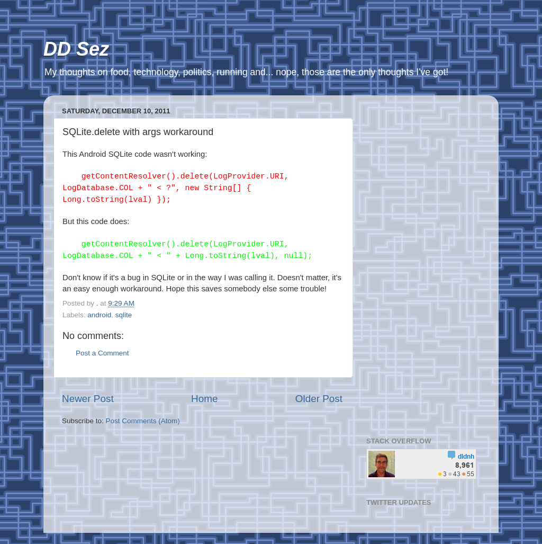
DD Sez (76, 49)
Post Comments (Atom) (143, 421)
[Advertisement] (423, 262)
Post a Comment (102, 353)
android (99, 315)
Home (204, 398)
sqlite (123, 315)
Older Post (318, 398)
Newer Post (88, 398)
